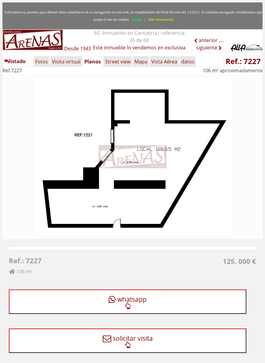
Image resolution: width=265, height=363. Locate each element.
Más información (160, 19)
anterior (207, 40)
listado (15, 61)
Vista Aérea (164, 61)
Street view (118, 61)
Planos (92, 61)
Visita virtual (66, 61)
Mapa (140, 61)
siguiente (207, 47)
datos (187, 61)
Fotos (41, 61)
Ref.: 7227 (243, 61)
